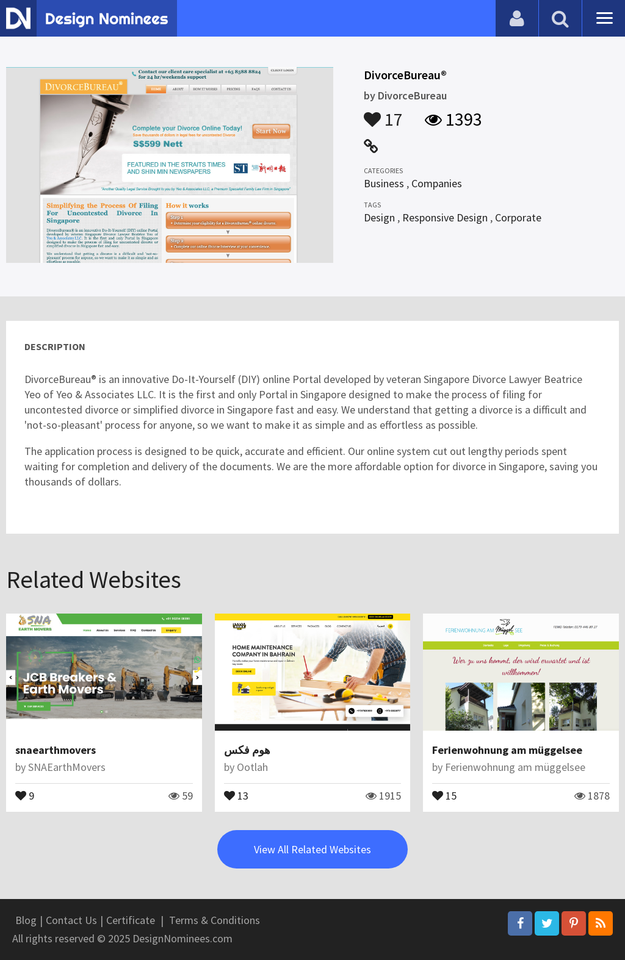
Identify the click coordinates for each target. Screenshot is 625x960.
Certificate (130, 920)
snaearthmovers (55, 750)
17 (383, 113)
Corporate (518, 217)
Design (379, 217)
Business (384, 183)
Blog (26, 920)
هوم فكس (247, 750)
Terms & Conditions (214, 920)
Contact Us (71, 920)
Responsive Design (445, 217)
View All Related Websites (312, 849)
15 (444, 795)
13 (236, 795)
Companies (436, 183)
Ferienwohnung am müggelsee (507, 750)
